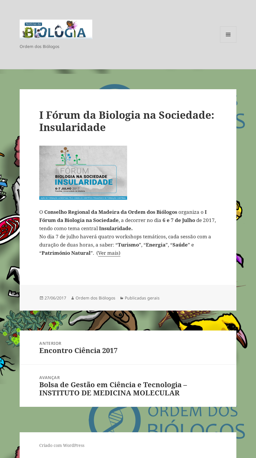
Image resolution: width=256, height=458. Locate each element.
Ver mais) (109, 252)
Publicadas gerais (142, 298)
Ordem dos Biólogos (95, 298)
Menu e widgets (228, 42)
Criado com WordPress (61, 445)
